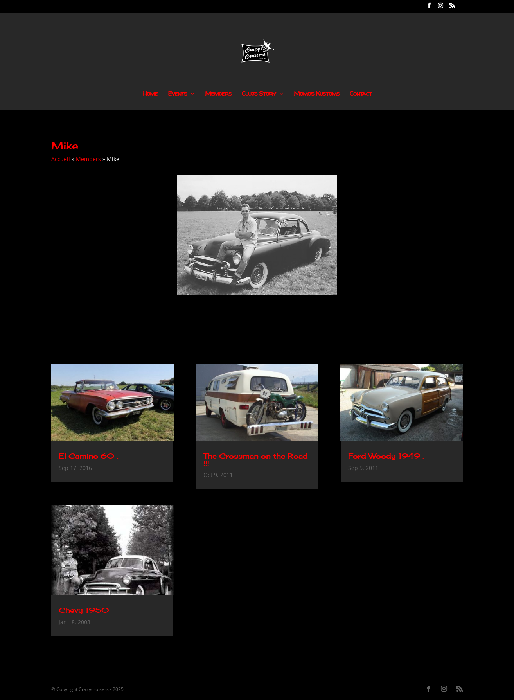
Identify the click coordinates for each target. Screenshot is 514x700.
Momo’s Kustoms (317, 94)
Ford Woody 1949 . (386, 456)
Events (177, 94)
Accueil (60, 159)
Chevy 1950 (84, 610)
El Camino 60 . (89, 456)
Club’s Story (259, 94)
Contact (361, 94)
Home (150, 94)
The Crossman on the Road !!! (255, 459)
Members (218, 94)
